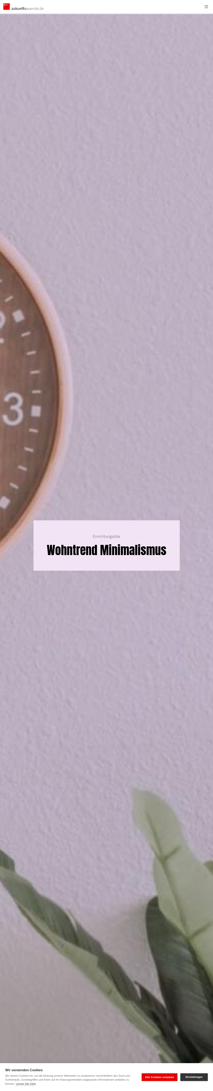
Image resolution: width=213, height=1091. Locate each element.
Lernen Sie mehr (26, 1083)
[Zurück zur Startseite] (23, 6)
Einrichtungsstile (106, 536)
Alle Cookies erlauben (159, 1077)
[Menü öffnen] (206, 6)
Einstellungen (194, 1077)
